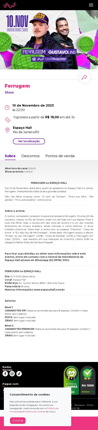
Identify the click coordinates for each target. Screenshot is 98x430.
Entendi (18, 420)
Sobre (10, 156)
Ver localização (29, 141)
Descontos (30, 156)
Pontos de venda (60, 156)
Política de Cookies (35, 411)
